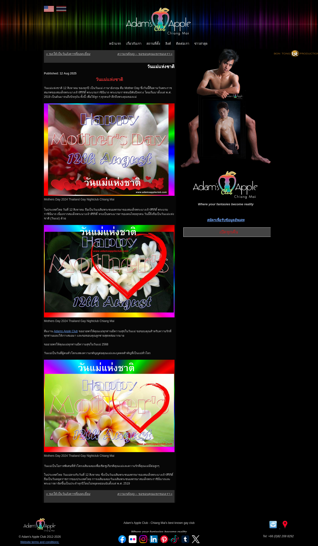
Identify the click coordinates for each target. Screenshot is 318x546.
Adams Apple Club (66, 331)
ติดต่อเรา (182, 43)
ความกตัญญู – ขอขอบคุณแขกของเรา (144, 54)
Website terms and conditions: (39, 542)
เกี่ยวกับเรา (133, 43)
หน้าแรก (115, 43)
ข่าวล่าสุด (201, 43)
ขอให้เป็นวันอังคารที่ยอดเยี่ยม (68, 54)
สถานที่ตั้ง (153, 43)
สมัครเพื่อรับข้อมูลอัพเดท (225, 220)
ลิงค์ (168, 43)
